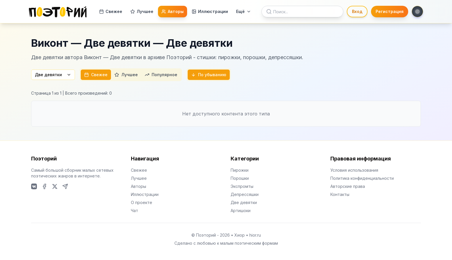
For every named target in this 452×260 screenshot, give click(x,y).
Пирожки (239, 170)
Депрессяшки (245, 194)
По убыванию (208, 74)
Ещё (243, 11)
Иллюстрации (210, 11)
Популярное (161, 74)
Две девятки (53, 74)
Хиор (239, 235)
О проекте (141, 202)
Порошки (240, 178)
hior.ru (255, 235)
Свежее (110, 11)
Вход (357, 11)
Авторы (172, 11)
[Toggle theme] (417, 11)
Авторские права (347, 186)
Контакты (339, 194)
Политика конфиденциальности (362, 178)
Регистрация (390, 11)
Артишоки (241, 210)
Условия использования (354, 170)
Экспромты (242, 186)
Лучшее (141, 11)
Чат (134, 210)
